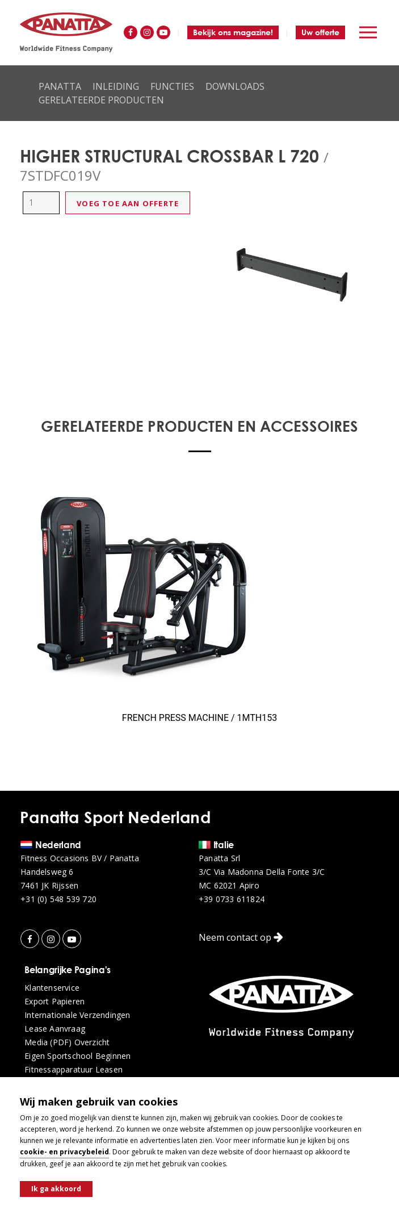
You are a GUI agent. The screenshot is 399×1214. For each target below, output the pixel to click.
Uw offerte (320, 32)
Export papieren (54, 1001)
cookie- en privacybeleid (64, 1152)
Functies (172, 86)
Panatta (60, 86)
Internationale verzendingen (77, 1015)
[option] (294, 274)
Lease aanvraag (54, 1028)
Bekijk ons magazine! (233, 32)
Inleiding (116, 86)
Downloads (234, 86)
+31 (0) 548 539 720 (58, 899)
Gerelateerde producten (101, 100)
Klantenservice (51, 987)
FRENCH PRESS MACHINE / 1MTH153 (199, 717)
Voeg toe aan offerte (128, 203)
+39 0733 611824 (231, 899)
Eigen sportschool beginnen (77, 1056)
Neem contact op (241, 937)
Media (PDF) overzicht (67, 1042)
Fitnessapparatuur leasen (73, 1069)
